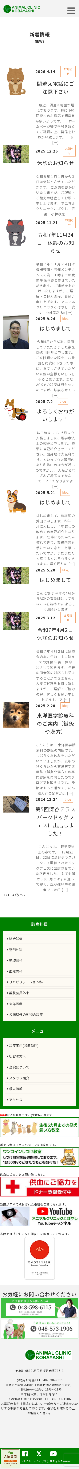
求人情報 (15, 1088)
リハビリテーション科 (25, 981)
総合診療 (15, 938)
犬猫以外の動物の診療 (25, 1014)
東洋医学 (15, 1003)
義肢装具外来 (18, 992)
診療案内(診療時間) (23, 1045)
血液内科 (15, 971)
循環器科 (15, 960)
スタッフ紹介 (18, 1077)
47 (14, 894)
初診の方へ (16, 1056)
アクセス (14, 1099)
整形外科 (15, 949)
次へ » (20, 894)
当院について (18, 1067)
